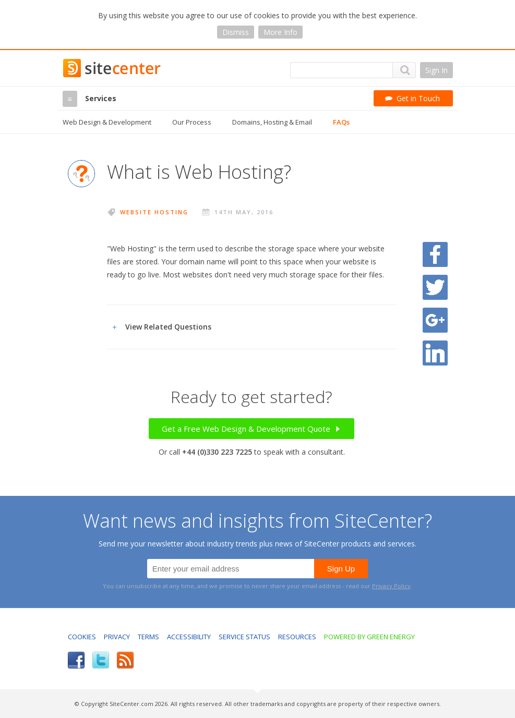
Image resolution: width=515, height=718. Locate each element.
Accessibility (189, 636)
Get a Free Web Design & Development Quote (251, 428)
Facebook (76, 660)
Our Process (191, 122)
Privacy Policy (391, 586)
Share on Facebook (435, 254)
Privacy (117, 636)
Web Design (107, 122)
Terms (148, 636)
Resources (297, 636)
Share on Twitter (435, 287)
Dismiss (235, 32)
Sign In (436, 70)
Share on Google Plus (435, 320)
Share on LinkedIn (435, 353)
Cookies (82, 636)
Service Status (244, 636)
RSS (125, 660)
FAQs (341, 122)
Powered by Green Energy (369, 636)
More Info (280, 32)
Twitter (100, 660)
